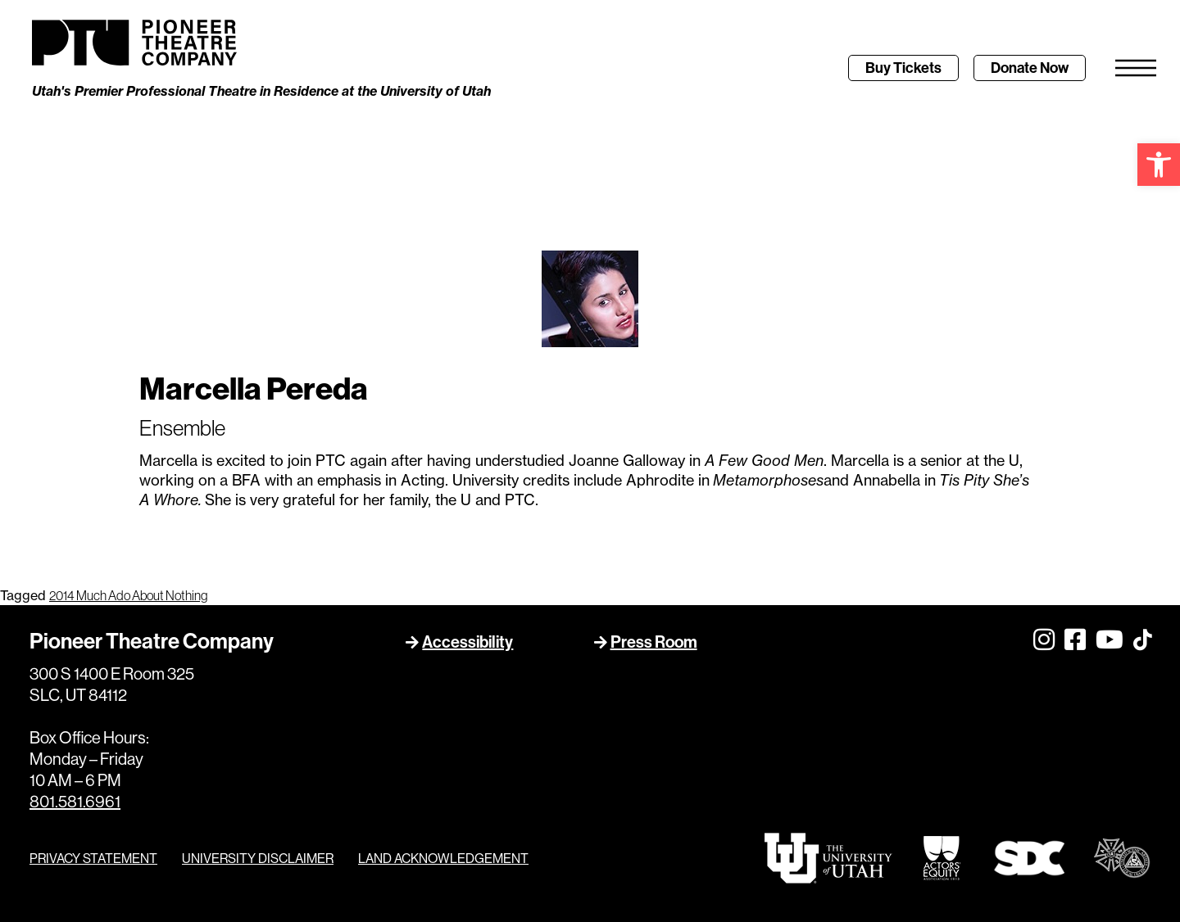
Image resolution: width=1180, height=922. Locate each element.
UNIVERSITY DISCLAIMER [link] (258, 858)
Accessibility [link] (467, 642)
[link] (1158, 164)
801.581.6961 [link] (75, 801)
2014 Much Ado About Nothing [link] (128, 595)
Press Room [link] (653, 642)
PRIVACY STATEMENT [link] (93, 858)
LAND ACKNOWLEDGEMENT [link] (443, 858)
